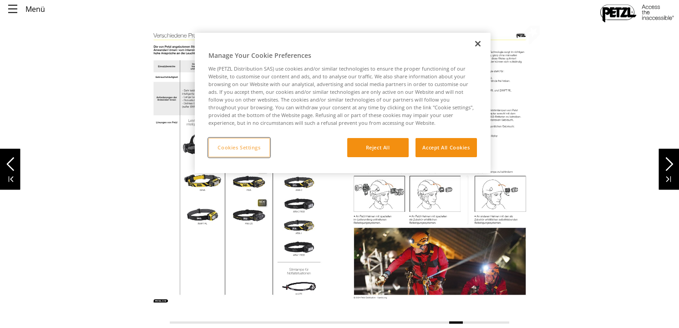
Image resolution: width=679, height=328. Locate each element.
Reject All (378, 147)
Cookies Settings (239, 147)
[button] (10, 161)
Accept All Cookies (446, 147)
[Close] (478, 44)
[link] (299, 204)
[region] (343, 103)
